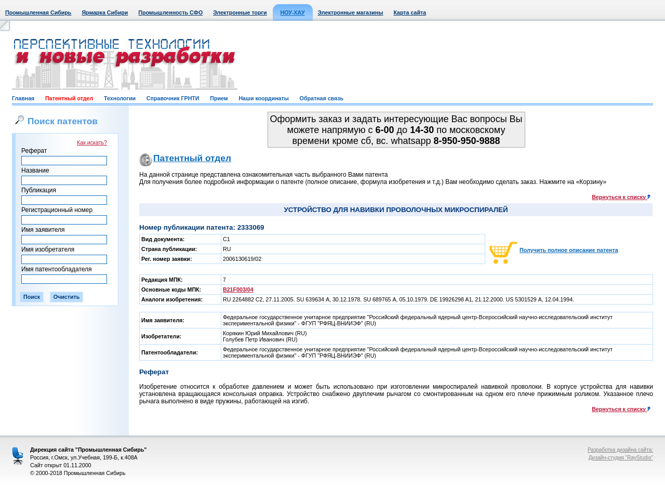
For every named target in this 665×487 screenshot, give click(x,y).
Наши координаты (263, 98)
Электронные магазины (350, 12)
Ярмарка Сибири (105, 12)
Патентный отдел (69, 98)
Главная (23, 98)
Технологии (120, 98)
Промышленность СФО (170, 12)
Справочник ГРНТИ (173, 98)
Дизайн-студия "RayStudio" (621, 457)
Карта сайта (409, 12)
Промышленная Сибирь (38, 12)
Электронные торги (240, 12)
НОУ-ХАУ (293, 12)
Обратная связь (321, 98)
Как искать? (92, 142)
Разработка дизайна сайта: (620, 450)
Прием (219, 98)
